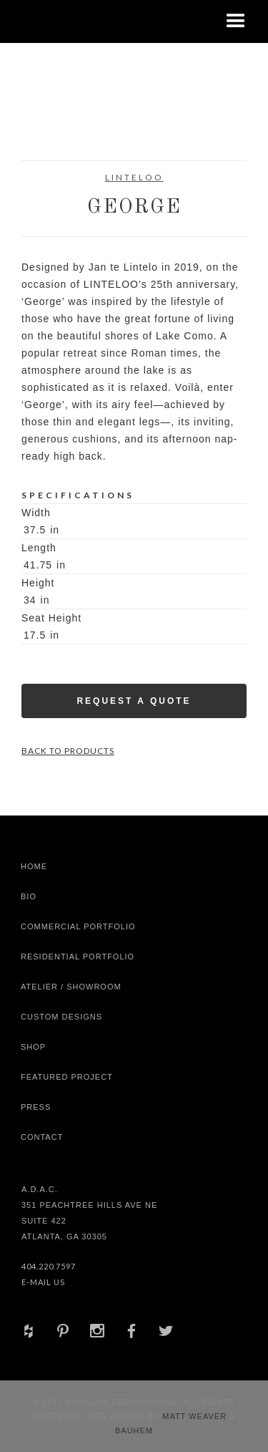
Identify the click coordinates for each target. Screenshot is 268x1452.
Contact (42, 1137)
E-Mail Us (43, 1282)
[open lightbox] (50, 124)
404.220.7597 (48, 1266)
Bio (28, 896)
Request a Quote (133, 701)
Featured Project (67, 1077)
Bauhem (134, 1430)
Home (34, 866)
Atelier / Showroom (71, 986)
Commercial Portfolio (78, 926)
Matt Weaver (195, 1416)
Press (36, 1107)
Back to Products (67, 750)
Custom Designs (61, 1016)
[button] (235, 21)
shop (33, 1046)
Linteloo (134, 177)
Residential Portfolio (77, 956)
